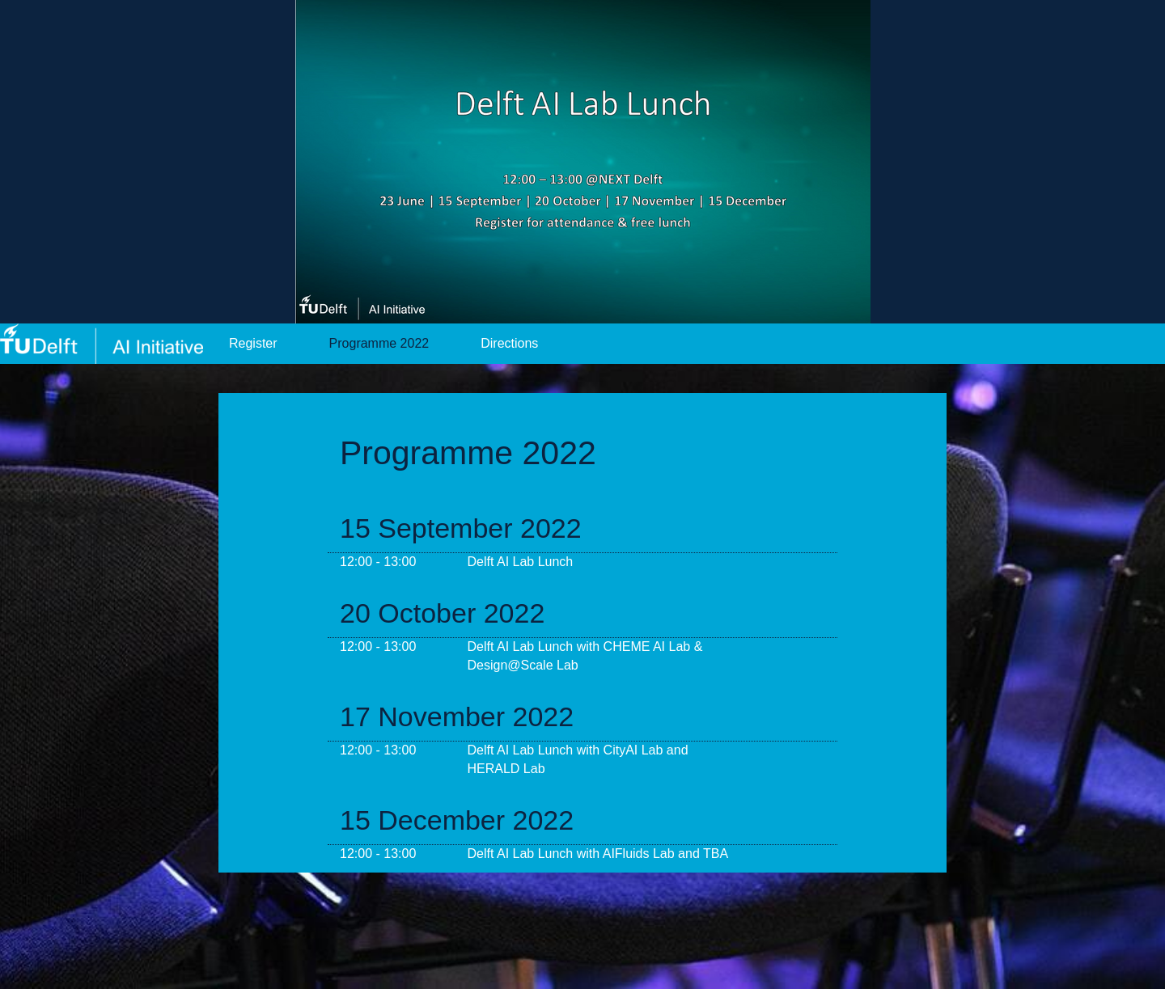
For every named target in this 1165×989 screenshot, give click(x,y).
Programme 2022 (379, 343)
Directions (509, 343)
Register (253, 343)
